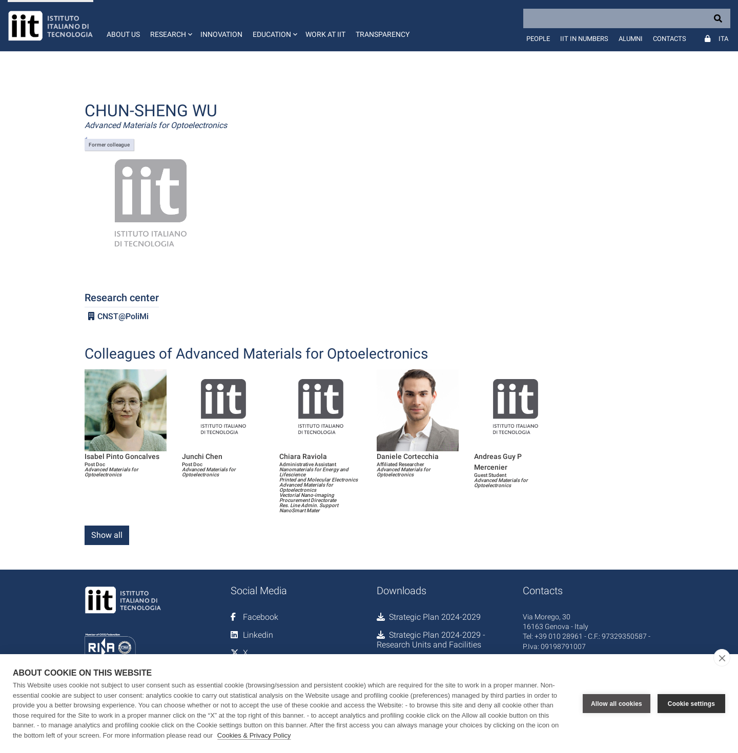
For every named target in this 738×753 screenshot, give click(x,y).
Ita (723, 39)
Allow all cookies (616, 703)
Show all (106, 535)
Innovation (221, 34)
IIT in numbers (584, 39)
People (538, 39)
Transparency (382, 34)
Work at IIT (325, 34)
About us (123, 34)
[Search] (626, 18)
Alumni (631, 39)
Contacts (669, 39)
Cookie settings (691, 703)
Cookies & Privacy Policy (254, 735)
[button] (170, 25)
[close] (721, 657)
